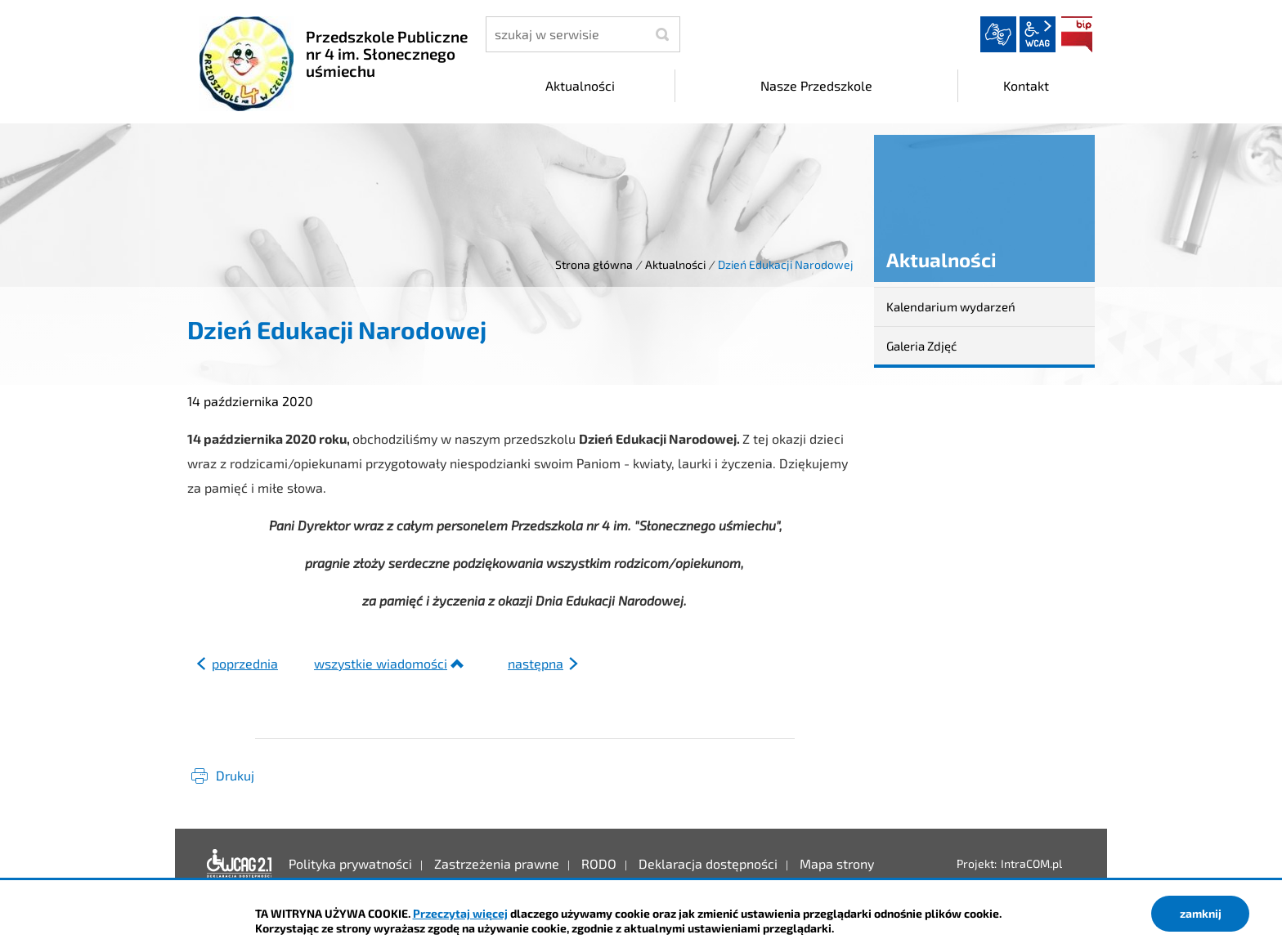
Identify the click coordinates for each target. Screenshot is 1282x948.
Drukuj (235, 775)
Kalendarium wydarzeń (950, 306)
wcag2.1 (1038, 34)
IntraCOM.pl (1031, 863)
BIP (1077, 34)
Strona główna (594, 264)
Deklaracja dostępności (239, 864)
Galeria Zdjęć (921, 345)
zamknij (1200, 913)
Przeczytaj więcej (460, 913)
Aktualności (675, 264)
